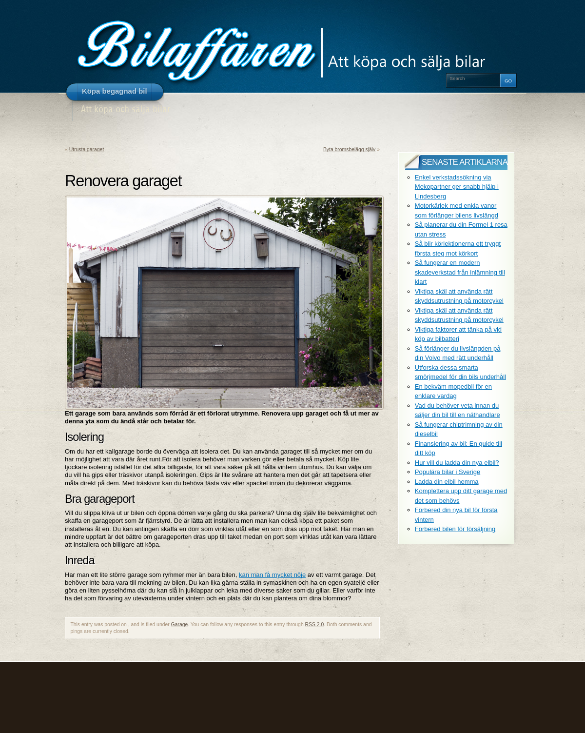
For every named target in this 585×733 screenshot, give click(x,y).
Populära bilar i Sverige (447, 471)
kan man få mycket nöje (272, 574)
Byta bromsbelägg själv (349, 149)
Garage (179, 624)
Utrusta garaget (86, 149)
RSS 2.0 (314, 624)
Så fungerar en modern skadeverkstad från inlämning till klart (460, 272)
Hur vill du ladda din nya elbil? (457, 462)
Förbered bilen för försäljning (455, 529)
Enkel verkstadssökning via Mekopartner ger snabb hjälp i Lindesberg (457, 187)
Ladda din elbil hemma (447, 481)
